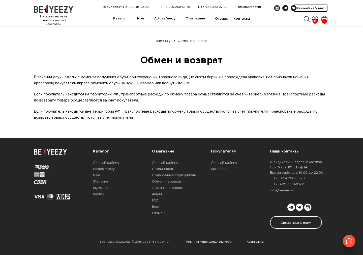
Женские (100, 181)
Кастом (99, 194)
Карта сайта (255, 242)
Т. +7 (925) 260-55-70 (175, 7)
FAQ (155, 200)
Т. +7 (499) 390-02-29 (212, 7)
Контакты (241, 18)
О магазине (195, 18)
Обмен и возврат (192, 41)
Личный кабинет (310, 8)
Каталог (120, 18)
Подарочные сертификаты (174, 175)
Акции (157, 194)
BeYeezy (163, 41)
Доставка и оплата (167, 188)
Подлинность (163, 169)
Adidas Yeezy (164, 18)
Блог (156, 207)
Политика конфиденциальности (208, 242)
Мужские (100, 188)
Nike (140, 18)
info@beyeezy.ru (249, 7)
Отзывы (221, 18)
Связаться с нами (296, 222)
